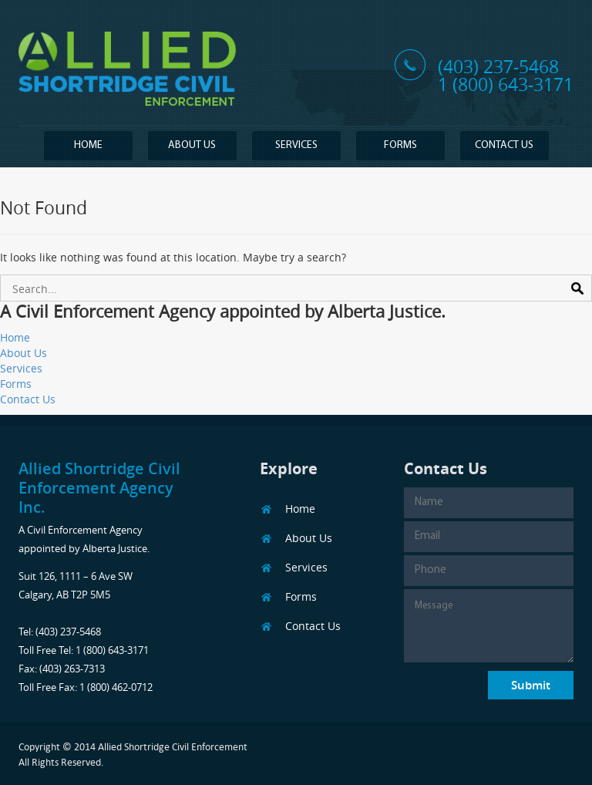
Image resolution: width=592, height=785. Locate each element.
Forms (400, 145)
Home (88, 145)
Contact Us (504, 145)
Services (296, 145)
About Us (192, 145)
